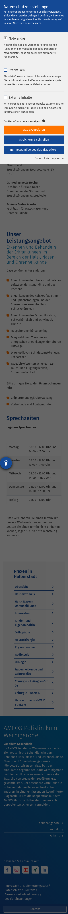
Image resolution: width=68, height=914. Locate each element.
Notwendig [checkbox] (17, 38)
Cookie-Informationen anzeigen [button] (24, 122)
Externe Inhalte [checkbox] (20, 98)
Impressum (57, 158)
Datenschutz (42, 158)
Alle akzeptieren (34, 129)
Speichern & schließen (34, 139)
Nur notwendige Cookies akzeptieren (34, 149)
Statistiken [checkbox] (17, 70)
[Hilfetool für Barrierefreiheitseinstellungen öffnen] (6, 463)
